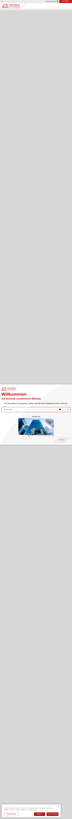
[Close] (58, 806)
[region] (31, 811)
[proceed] (62, 440)
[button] (51, 1)
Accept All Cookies (52, 814)
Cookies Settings (11, 814)
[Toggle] (69, 6)
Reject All (39, 814)
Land (4, 406)
